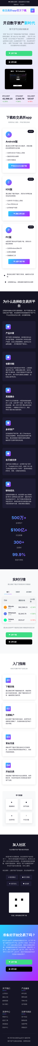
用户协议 (24, 1017)
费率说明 (24, 997)
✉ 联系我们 (12, 877)
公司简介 (5, 993)
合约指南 (24, 1004)
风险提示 (24, 1027)
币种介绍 (24, 1000)
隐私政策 (24, 1020)
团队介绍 (5, 997)
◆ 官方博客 (26, 877)
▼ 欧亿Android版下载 (19, 166)
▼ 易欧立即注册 (19, 214)
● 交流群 (26, 883)
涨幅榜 (18, 592)
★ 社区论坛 (13, 883)
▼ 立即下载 (13, 53)
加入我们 (5, 1004)
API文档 (24, 993)
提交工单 (5, 1020)
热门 (8, 592)
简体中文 (16, 4)
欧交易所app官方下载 (14, 10)
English (22, 4)
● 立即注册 (13, 62)
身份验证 (5, 1024)
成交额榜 (28, 592)
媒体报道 (5, 1000)
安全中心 (5, 1027)
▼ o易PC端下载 (19, 261)
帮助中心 (5, 1017)
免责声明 (24, 1024)
